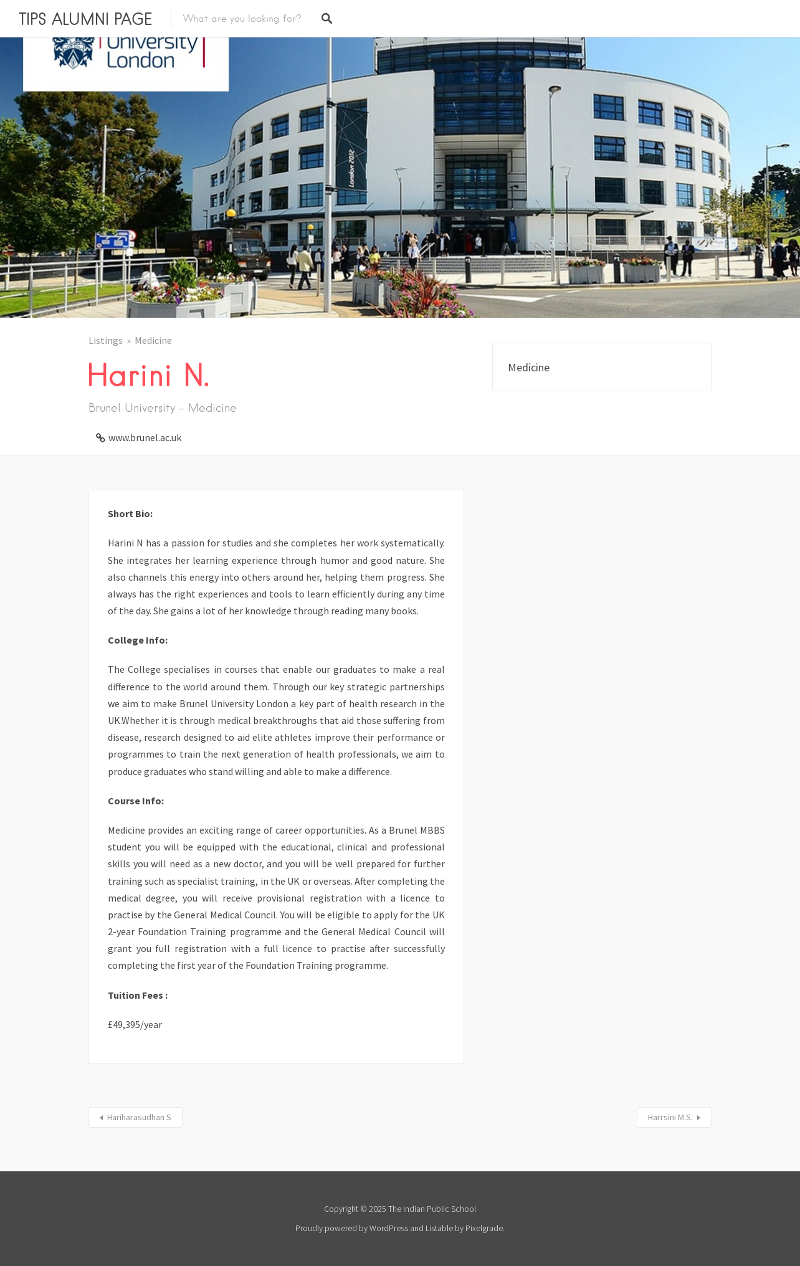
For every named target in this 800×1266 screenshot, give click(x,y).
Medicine (153, 340)
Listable (439, 1228)
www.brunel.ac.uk (144, 437)
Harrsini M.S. (670, 1117)
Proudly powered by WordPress (351, 1228)
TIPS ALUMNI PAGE (85, 18)
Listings (105, 340)
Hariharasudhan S (139, 1117)
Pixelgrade (484, 1228)
